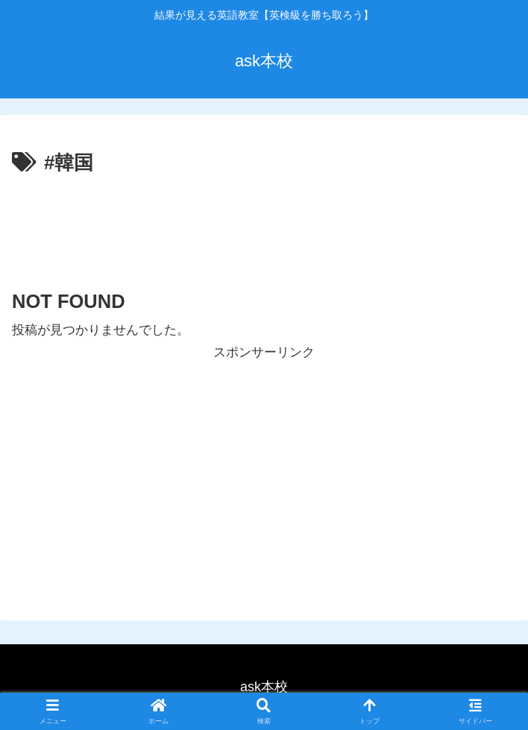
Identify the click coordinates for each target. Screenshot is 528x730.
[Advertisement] (264, 224)
